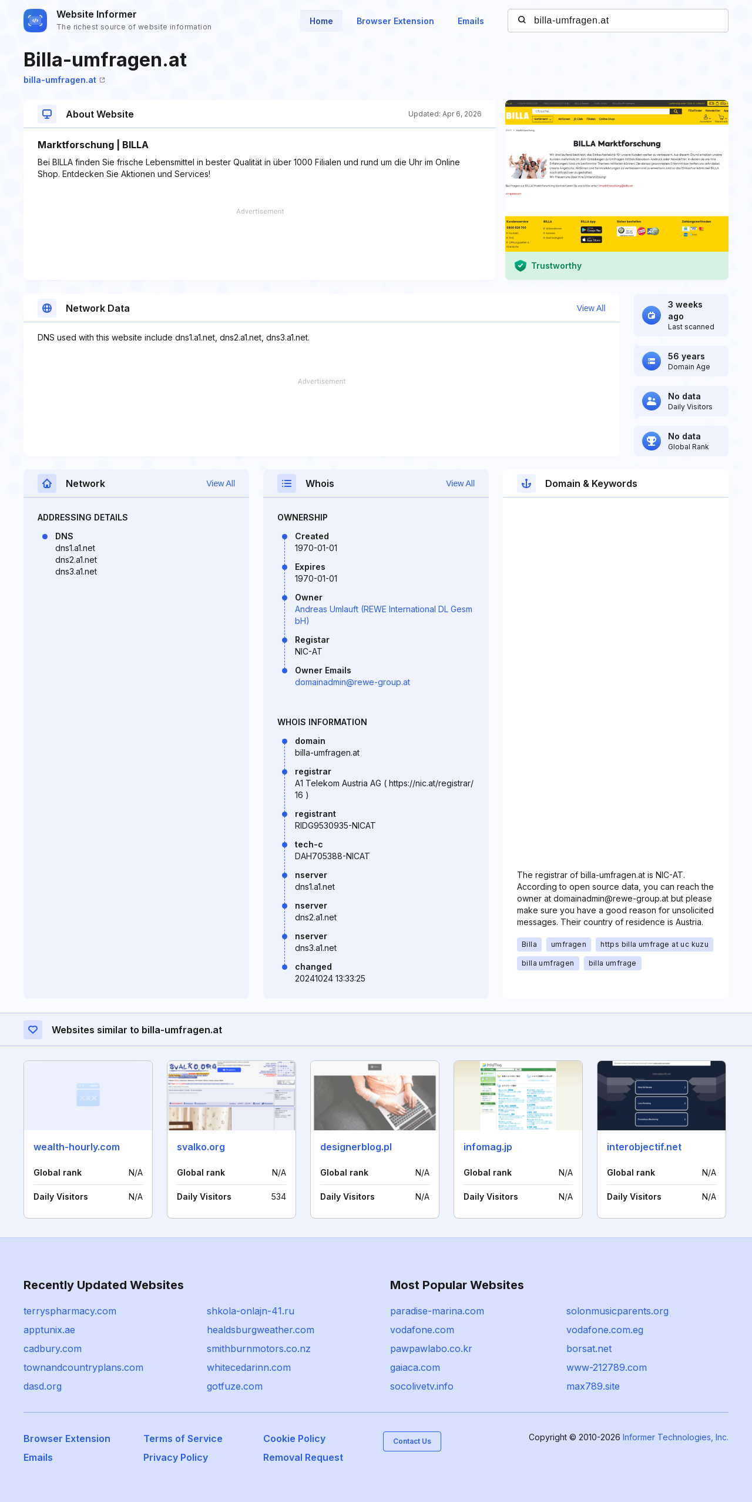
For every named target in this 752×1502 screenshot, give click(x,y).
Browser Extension (395, 21)
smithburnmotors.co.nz (259, 1348)
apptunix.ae (49, 1330)
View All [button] (591, 308)
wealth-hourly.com (76, 1147)
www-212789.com (606, 1367)
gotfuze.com (235, 1386)
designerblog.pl (356, 1147)
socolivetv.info (422, 1386)
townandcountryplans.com (83, 1367)
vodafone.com (422, 1330)
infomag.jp (488, 1147)
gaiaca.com (415, 1367)
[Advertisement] (260, 244)
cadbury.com (53, 1348)
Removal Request (303, 1457)
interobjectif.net (644, 1147)
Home (321, 21)
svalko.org (201, 1147)
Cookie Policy (294, 1438)
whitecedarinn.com (249, 1367)
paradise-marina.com (437, 1311)
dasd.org (43, 1386)
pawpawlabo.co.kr (431, 1348)
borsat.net (589, 1348)
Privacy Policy (175, 1457)
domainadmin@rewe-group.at (352, 682)
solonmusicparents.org (617, 1311)
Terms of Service (183, 1438)
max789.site (593, 1386)
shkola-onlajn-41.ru (250, 1311)
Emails (471, 21)
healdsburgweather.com (260, 1330)
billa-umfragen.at (64, 80)
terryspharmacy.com (70, 1311)
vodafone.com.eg (604, 1330)
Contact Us (412, 1441)
